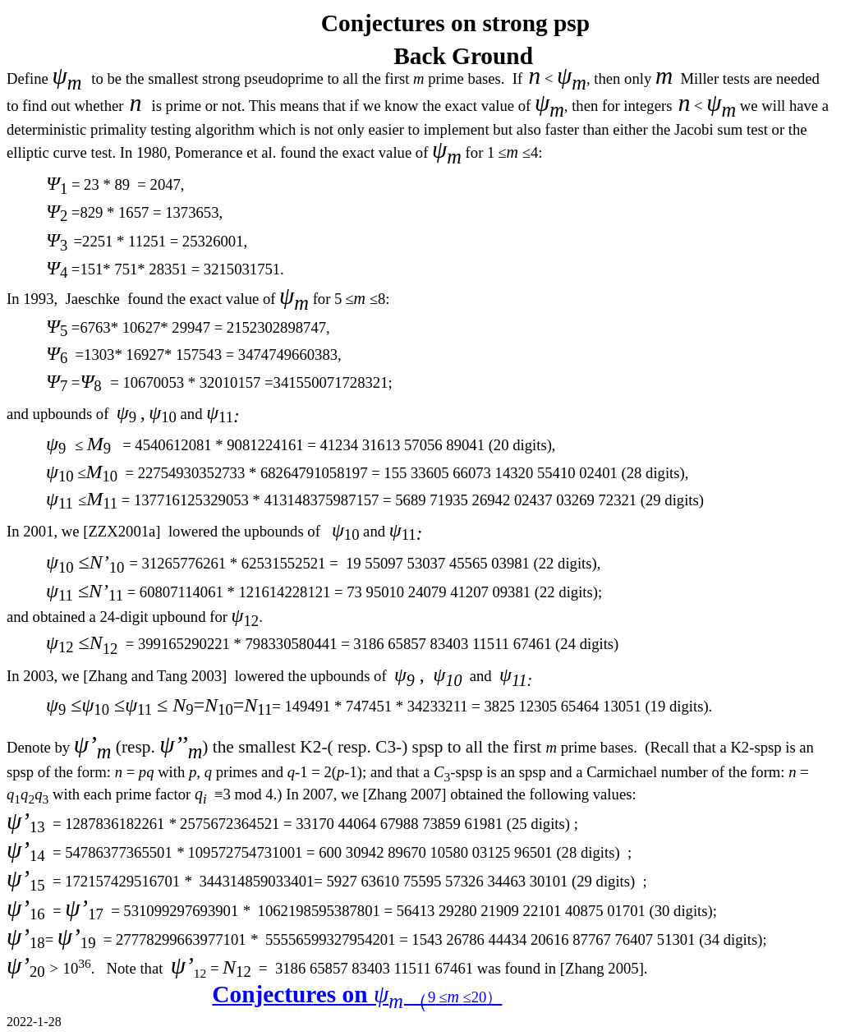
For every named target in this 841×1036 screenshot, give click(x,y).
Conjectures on (357, 994)
